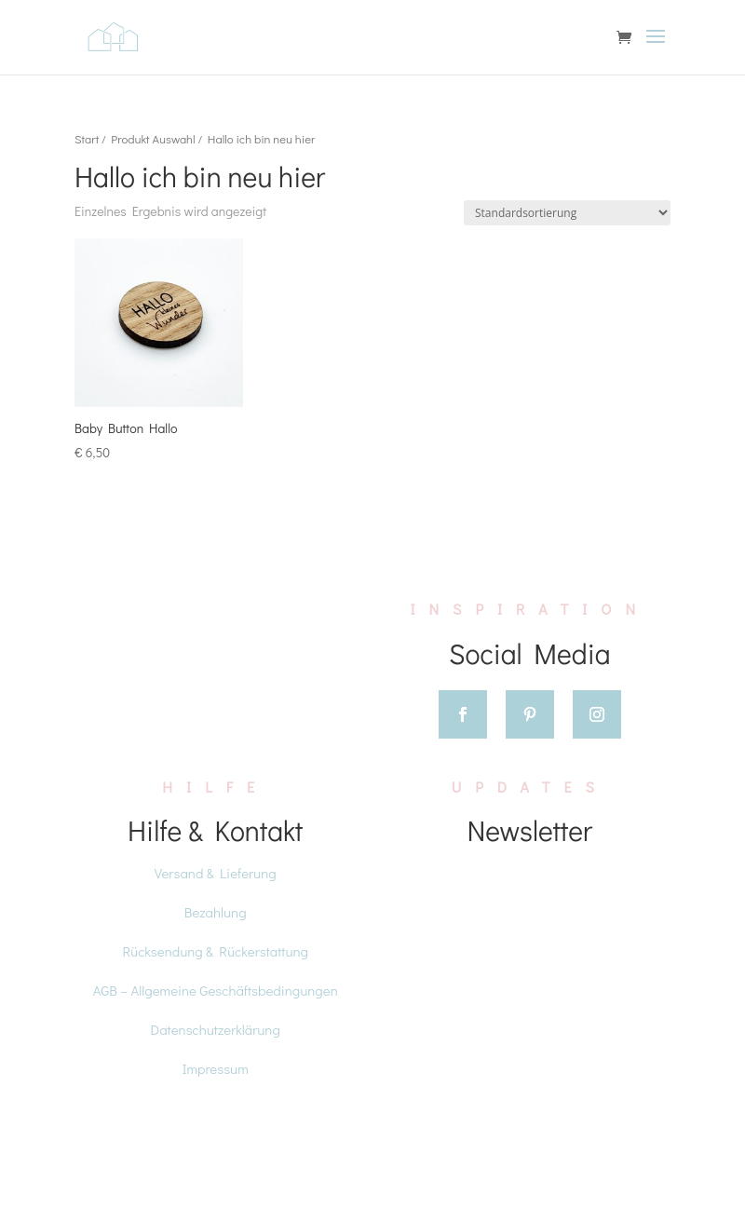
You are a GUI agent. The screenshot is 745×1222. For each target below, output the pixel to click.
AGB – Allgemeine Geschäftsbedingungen (215, 990)
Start (86, 138)
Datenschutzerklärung (215, 1029)
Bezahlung (215, 912)
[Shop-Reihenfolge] (567, 212)
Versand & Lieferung (216, 872)
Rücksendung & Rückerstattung (215, 951)
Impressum (216, 1068)
